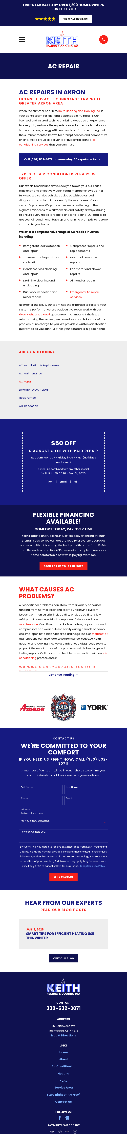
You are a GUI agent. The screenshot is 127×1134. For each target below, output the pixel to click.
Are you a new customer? (35, 821)
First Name (27, 787)
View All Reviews (75, 18)
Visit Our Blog (63, 958)
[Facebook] (60, 1118)
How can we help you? (33, 832)
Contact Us (63, 1102)
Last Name (72, 787)
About (63, 1060)
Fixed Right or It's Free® (63, 1095)
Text (50, 482)
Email (63, 482)
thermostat (100, 634)
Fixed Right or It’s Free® (34, 314)
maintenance (28, 624)
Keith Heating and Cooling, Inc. (79, 111)
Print (77, 482)
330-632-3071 (63, 1008)
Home (63, 1053)
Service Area (63, 1088)
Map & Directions (63, 1036)
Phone (24, 798)
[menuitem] (63, 365)
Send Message (64, 877)
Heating (63, 1074)
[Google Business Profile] (67, 1118)
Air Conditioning (63, 1067)
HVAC (64, 1081)
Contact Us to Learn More (63, 566)
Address (25, 810)
